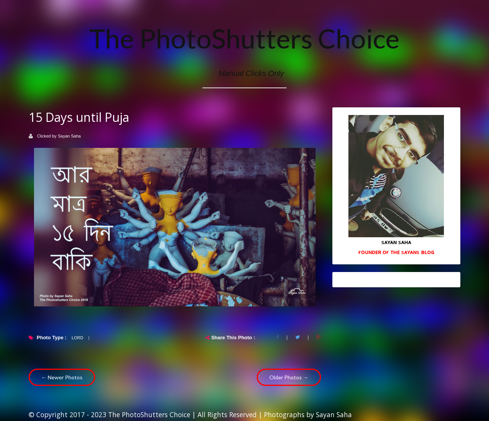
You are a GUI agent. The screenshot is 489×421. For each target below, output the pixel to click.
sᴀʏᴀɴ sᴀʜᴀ (396, 242)
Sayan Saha (69, 136)
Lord (77, 337)
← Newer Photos (62, 377)
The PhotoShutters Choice (244, 38)
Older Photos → (288, 377)
